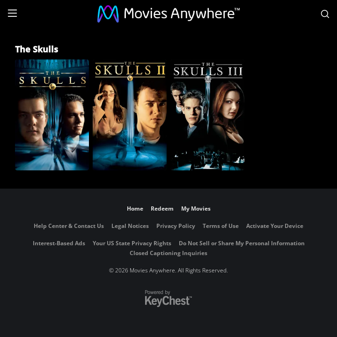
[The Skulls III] (207, 114)
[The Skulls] (52, 114)
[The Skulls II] (130, 114)
